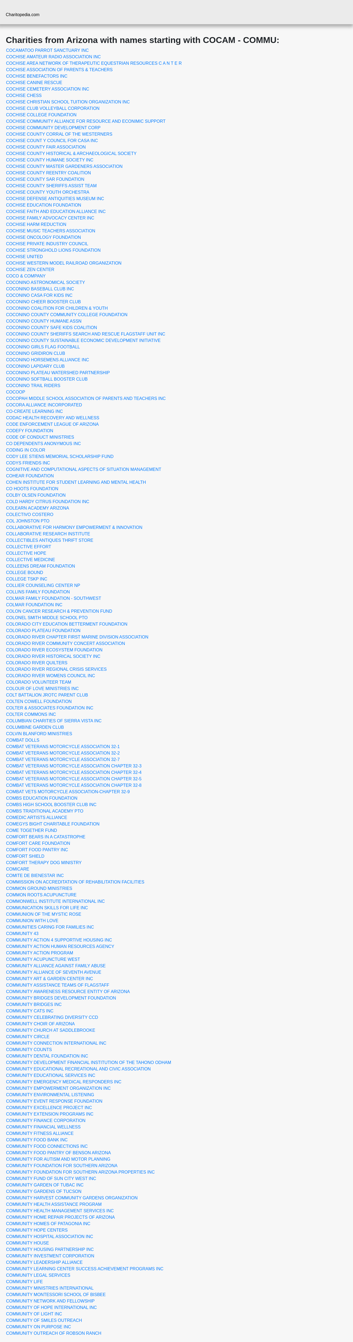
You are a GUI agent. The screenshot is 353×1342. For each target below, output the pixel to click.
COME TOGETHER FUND (31, 830)
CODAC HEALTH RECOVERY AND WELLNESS (52, 418)
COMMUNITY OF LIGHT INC (34, 1314)
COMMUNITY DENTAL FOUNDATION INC (47, 1056)
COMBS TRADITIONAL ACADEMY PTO (44, 811)
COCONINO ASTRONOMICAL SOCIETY (45, 282)
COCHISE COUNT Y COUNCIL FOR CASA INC (52, 140)
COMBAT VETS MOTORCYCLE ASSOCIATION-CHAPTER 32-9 (68, 791)
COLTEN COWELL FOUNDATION (39, 701)
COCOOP (15, 392)
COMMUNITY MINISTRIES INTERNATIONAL (50, 1288)
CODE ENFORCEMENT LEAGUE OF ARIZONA (52, 424)
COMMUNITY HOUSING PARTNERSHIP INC (50, 1249)
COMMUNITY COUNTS (29, 1049)
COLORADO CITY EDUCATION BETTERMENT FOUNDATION (66, 624)
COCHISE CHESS (24, 95)
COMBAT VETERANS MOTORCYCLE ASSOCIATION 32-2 (63, 753)
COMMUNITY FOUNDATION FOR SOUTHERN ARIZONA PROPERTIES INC (80, 1172)
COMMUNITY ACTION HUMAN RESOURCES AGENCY (60, 946)
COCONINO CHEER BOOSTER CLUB (43, 302)
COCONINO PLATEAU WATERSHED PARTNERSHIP (58, 372)
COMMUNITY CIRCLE (28, 1036)
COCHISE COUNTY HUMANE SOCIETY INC (50, 160)
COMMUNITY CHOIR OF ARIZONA (40, 1024)
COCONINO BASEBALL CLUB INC (40, 289)
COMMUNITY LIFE (24, 1281)
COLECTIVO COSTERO (30, 514)
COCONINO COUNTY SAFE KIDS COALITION (51, 327)
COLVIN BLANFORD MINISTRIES (39, 733)
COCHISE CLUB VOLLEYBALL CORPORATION (53, 108)
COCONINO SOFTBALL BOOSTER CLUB (47, 379)
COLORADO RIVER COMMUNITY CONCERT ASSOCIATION (65, 643)
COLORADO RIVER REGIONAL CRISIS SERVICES (56, 669)
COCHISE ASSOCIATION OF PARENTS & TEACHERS (59, 69)
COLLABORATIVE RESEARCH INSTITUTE (48, 534)
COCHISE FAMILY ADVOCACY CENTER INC (50, 218)
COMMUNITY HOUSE (27, 1243)
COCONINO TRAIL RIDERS (33, 385)
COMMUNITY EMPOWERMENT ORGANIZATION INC (58, 1088)
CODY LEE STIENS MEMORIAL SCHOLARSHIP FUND (60, 456)
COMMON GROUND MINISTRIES (39, 888)
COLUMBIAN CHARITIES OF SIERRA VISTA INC (54, 721)
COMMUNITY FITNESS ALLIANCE (40, 1133)
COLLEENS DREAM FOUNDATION (40, 566)
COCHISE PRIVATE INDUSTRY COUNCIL (47, 243)
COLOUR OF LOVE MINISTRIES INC (42, 688)
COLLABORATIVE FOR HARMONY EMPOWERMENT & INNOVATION (74, 527)
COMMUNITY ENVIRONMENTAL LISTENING (50, 1094)
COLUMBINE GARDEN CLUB (35, 727)
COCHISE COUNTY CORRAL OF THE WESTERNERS (59, 134)
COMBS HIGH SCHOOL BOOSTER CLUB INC (51, 804)
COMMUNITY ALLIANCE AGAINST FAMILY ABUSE (56, 966)
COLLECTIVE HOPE (26, 553)
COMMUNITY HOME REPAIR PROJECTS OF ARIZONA (60, 1217)
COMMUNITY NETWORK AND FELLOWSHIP (50, 1301)
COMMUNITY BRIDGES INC (34, 1004)
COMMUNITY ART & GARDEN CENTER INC (49, 978)
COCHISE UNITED (24, 256)
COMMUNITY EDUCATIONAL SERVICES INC (50, 1075)
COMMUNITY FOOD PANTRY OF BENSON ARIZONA (58, 1152)
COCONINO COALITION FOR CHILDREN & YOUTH (57, 308)
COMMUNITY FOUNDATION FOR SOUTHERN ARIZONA (62, 1165)
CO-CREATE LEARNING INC (34, 411)
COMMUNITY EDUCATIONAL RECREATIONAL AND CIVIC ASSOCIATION (78, 1069)
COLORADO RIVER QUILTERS (36, 663)
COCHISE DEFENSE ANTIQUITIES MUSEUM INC (55, 198)
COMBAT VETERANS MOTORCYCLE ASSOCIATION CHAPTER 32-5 (74, 779)
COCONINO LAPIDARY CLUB (35, 366)
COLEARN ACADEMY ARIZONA (37, 508)
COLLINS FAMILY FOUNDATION (38, 592)
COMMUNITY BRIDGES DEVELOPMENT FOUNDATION (61, 998)
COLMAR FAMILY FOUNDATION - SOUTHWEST (53, 598)
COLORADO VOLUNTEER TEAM (38, 682)
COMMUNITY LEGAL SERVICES (38, 1275)
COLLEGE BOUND (24, 572)
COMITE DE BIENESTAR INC (35, 875)
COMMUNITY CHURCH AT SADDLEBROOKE (50, 1030)
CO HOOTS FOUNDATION (32, 488)
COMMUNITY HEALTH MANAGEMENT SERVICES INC (60, 1210)
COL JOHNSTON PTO (28, 521)
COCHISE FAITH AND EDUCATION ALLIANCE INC (56, 211)
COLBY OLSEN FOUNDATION (36, 495)
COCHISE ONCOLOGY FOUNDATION (43, 237)
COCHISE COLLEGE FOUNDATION (41, 115)
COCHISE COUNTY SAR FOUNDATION (45, 179)
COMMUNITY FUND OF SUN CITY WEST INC (51, 1178)
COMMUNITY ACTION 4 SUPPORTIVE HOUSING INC (59, 940)
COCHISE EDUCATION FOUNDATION (43, 205)
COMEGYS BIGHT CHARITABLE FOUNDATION (53, 824)
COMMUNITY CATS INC (30, 1011)
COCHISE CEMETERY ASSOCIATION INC (47, 89)
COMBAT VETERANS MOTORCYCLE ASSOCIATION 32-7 (63, 759)
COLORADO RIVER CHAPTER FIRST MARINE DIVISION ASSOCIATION (77, 637)
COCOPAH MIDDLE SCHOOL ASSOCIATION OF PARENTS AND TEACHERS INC (86, 398)
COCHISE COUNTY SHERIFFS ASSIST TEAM (51, 185)
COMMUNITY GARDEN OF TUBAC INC (45, 1185)
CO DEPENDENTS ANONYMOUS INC (43, 443)
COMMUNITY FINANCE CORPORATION (45, 1120)
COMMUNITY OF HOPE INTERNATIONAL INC (51, 1307)
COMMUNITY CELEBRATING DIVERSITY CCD (52, 1017)
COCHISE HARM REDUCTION (36, 224)
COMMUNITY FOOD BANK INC (37, 1140)
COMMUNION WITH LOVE (32, 920)
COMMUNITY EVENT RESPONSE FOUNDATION (54, 1101)
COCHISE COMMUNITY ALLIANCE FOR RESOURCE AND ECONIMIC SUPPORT (86, 121)
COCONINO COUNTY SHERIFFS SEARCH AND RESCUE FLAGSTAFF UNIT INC (85, 334)
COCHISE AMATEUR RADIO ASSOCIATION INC (53, 57)
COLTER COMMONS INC (31, 714)
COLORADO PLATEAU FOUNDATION (43, 630)
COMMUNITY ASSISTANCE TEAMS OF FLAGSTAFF (57, 985)
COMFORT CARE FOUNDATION (38, 843)
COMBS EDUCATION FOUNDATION (41, 798)
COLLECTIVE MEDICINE (30, 559)
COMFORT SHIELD (25, 856)
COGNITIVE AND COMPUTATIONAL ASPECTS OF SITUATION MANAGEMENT (83, 469)
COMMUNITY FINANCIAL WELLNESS (43, 1127)
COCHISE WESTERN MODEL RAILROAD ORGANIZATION (64, 263)
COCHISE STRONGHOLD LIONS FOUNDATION (53, 250)
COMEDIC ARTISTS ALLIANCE (36, 817)
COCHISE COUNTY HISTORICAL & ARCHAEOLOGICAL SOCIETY (71, 153)
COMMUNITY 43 (22, 933)
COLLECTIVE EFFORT (28, 546)
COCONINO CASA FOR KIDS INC (39, 295)
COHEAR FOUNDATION (30, 476)
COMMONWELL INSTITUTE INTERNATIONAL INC (55, 901)
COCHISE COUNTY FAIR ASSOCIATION (46, 147)
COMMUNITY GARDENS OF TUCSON (43, 1191)
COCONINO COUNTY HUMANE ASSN (44, 321)
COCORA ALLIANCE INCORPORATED (44, 405)
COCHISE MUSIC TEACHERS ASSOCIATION (50, 231)
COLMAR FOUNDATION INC (34, 605)
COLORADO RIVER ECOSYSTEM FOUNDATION (54, 650)
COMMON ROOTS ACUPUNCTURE (41, 895)
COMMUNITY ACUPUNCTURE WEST (43, 959)
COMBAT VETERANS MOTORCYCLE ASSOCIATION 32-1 (63, 746)
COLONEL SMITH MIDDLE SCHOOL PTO (47, 617)
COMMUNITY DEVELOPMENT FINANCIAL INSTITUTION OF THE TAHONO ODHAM (88, 1062)
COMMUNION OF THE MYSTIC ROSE (43, 914)
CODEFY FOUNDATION (29, 430)
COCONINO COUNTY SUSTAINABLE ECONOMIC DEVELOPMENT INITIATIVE (83, 340)
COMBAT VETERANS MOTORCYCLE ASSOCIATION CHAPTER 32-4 (74, 772)
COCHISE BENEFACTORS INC (36, 76)
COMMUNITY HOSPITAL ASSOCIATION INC (49, 1236)
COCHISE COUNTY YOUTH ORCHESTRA (48, 192)
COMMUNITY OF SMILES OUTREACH (44, 1320)
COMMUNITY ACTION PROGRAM (39, 953)
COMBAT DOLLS (23, 740)
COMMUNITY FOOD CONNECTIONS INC (47, 1146)
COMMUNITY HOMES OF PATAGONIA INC (48, 1223)
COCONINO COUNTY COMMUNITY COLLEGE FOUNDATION (67, 314)
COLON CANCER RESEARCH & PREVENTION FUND (59, 611)
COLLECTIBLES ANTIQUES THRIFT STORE (50, 540)
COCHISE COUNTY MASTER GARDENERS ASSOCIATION (64, 166)
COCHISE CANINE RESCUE (34, 82)
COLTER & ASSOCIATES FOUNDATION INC (49, 708)
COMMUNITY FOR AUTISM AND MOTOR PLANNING (58, 1159)
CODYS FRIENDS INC (28, 463)
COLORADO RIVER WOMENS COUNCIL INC (50, 675)
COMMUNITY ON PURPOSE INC (38, 1327)
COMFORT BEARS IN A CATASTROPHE (45, 837)
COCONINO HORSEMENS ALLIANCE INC (47, 360)
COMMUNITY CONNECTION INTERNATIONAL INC (56, 1043)
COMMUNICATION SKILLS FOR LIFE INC (47, 908)
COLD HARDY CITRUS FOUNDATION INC (48, 501)
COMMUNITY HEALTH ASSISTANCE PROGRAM (54, 1204)
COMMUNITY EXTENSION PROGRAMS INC (50, 1114)
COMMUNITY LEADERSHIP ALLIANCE (44, 1262)
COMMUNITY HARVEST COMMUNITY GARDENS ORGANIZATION (72, 1198)
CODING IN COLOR (25, 450)
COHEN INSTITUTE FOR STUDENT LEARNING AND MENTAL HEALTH (76, 482)
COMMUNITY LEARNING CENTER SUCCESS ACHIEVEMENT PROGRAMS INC (84, 1269)
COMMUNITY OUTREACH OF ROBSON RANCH (53, 1333)
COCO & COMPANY (26, 276)
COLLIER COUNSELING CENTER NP (43, 585)
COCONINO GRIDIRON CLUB (35, 353)
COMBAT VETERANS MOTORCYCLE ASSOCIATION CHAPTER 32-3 (74, 766)
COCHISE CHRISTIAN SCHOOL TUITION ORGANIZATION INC (68, 102)
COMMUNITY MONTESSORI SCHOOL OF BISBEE (56, 1294)
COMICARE (17, 869)
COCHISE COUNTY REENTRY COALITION (48, 173)
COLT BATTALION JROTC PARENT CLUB (47, 695)
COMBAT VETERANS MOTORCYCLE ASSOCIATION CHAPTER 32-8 (74, 785)
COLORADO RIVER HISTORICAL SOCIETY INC (53, 656)
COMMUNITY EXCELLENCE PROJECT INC (49, 1107)
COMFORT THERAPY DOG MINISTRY (44, 862)
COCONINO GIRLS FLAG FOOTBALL (43, 347)
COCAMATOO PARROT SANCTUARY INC (47, 50)
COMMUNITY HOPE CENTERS (37, 1230)
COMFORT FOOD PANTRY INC (37, 849)
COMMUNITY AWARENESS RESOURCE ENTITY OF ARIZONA (68, 991)
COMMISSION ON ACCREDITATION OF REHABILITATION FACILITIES (75, 882)
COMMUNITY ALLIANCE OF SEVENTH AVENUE (53, 972)
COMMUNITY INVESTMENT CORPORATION (50, 1256)
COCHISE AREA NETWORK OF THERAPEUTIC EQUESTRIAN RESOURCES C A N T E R (94, 63)
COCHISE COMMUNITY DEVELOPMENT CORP (53, 127)
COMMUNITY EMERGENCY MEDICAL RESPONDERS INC (64, 1082)
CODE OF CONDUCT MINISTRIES (40, 437)
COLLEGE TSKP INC (26, 579)
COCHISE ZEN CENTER (30, 269)
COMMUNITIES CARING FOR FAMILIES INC (50, 927)
